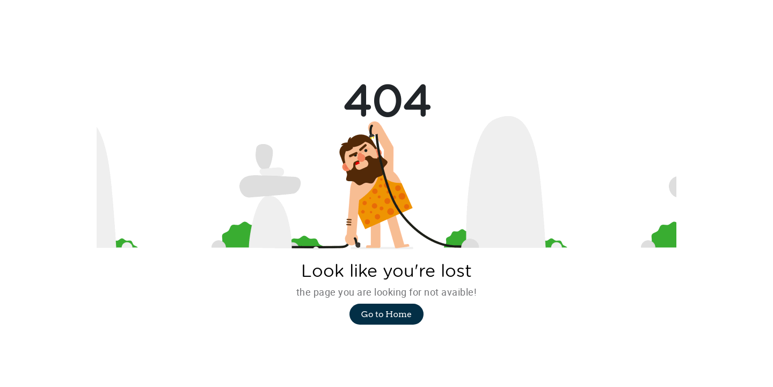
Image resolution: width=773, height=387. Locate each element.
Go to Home (386, 314)
